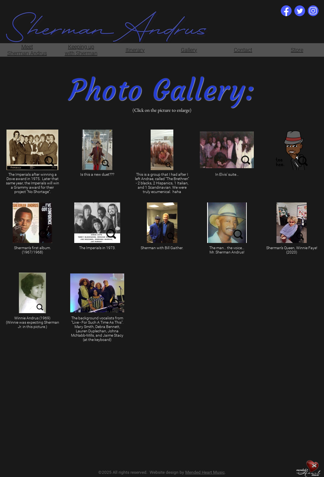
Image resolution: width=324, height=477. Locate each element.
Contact (243, 50)
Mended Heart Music (205, 472)
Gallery (189, 50)
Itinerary (135, 50)
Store (297, 50)
